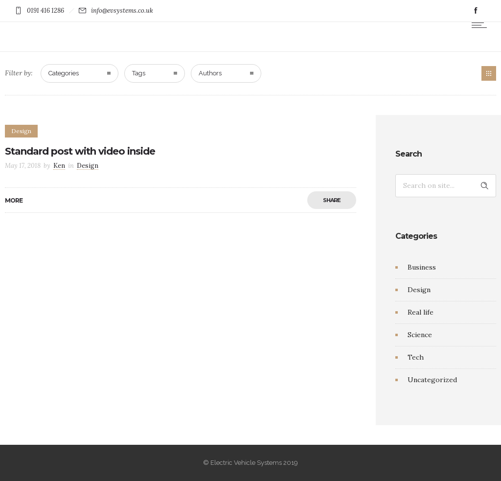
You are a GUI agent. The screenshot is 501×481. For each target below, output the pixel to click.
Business (422, 267)
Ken (59, 165)
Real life (420, 312)
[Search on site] (445, 185)
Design (419, 289)
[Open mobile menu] (481, 25)
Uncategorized (432, 379)
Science (420, 334)
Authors (210, 73)
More (14, 200)
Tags (138, 73)
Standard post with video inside (80, 151)
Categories (63, 73)
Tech (416, 357)
